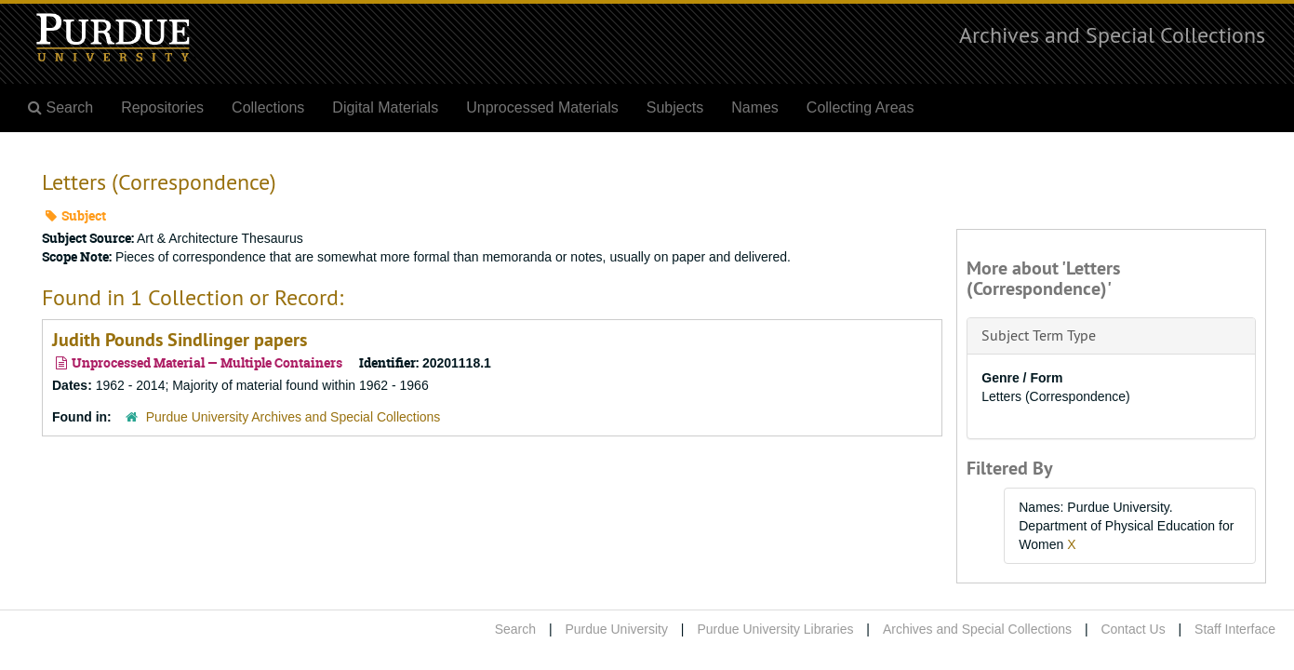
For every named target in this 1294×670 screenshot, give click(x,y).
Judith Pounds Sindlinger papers (179, 340)
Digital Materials (385, 107)
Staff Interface (1234, 629)
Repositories (162, 107)
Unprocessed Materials (542, 107)
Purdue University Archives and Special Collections (293, 416)
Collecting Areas (860, 107)
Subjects (675, 107)
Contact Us (1133, 629)
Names (755, 107)
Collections (268, 107)
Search (515, 629)
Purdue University (616, 629)
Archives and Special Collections (1112, 34)
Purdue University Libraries (775, 629)
